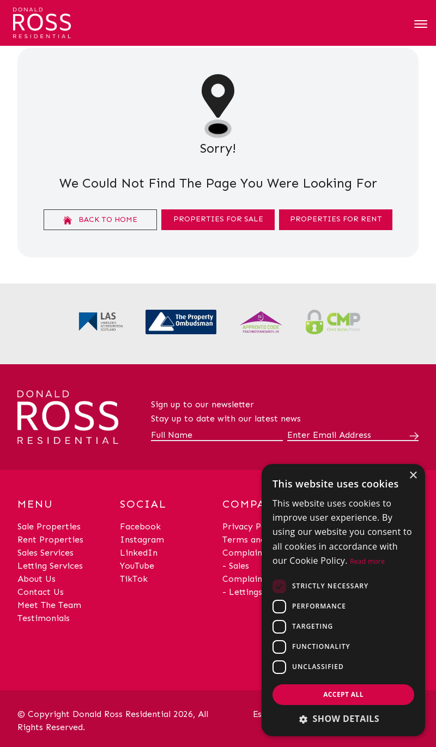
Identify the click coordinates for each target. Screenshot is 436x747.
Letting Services (50, 566)
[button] (343, 718)
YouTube (137, 566)
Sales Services (45, 552)
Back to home (100, 220)
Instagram (142, 539)
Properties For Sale (218, 219)
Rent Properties (50, 539)
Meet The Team (49, 605)
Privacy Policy (251, 526)
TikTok (134, 579)
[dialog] (343, 600)
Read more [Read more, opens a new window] (367, 561)
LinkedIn (139, 552)
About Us (36, 579)
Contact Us (40, 592)
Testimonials (43, 618)
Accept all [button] (343, 694)
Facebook (140, 526)
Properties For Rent (336, 219)
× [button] (413, 476)
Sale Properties (49, 526)
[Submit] (412, 435)
